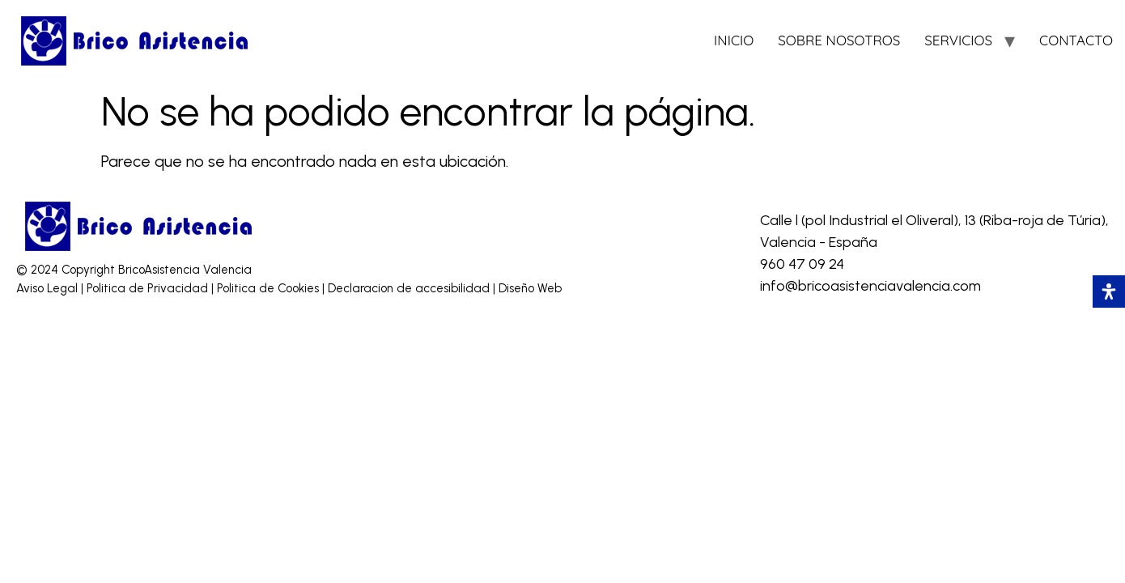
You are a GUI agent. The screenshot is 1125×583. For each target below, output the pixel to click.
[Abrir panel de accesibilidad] (1109, 291)
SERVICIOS (958, 40)
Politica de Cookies (268, 288)
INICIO (734, 40)
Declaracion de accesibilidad (410, 288)
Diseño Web (530, 288)
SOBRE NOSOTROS (839, 40)
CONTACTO (1076, 40)
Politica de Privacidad (149, 288)
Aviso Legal (48, 288)
